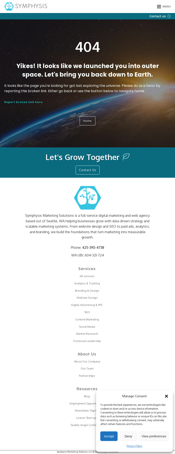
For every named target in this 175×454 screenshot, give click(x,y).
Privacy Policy (134, 446)
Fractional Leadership (87, 341)
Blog (87, 396)
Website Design (87, 297)
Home (87, 120)
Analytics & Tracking (87, 283)
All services (87, 276)
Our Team (87, 368)
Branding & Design (87, 290)
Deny (128, 436)
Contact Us (87, 170)
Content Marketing (87, 319)
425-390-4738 (93, 247)
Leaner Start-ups (87, 417)
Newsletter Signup (87, 410)
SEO (87, 312)
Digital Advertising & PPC (87, 305)
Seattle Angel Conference (87, 425)
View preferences (153, 436)
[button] (166, 396)
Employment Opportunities (87, 403)
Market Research (87, 333)
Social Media (87, 326)
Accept (109, 436)
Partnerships (87, 375)
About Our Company (87, 361)
